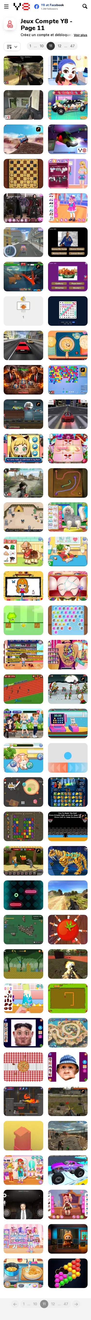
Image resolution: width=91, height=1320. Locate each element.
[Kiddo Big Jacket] (23, 1239)
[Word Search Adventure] (68, 311)
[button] (80, 35)
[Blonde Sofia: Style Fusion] (68, 173)
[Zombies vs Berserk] (23, 483)
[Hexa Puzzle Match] (68, 1273)
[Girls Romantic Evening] (23, 723)
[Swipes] (68, 758)
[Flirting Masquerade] (68, 70)
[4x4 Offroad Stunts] (68, 1170)
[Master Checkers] (23, 173)
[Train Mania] (23, 139)
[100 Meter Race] (23, 689)
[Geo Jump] (23, 895)
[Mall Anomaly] (23, 654)
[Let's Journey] (23, 861)
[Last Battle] (68, 1101)
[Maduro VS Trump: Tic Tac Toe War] (23, 380)
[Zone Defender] (68, 964)
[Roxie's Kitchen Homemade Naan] (68, 345)
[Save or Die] (23, 105)
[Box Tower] (23, 1135)
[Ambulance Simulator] (23, 242)
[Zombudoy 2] (68, 689)
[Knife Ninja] (68, 929)
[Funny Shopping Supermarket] (68, 723)
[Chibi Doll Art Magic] (23, 586)
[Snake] (68, 998)
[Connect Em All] (68, 483)
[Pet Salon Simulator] (68, 517)
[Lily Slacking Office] (23, 448)
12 (59, 46)
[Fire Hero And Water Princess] (23, 964)
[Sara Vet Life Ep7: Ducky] (68, 551)
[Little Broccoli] (23, 620)
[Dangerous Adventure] (23, 826)
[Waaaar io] (23, 929)
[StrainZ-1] (68, 1135)
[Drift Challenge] (68, 414)
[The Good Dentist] (68, 586)
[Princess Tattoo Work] (68, 654)
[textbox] (12, 46)
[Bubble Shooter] (68, 380)
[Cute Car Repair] (68, 105)
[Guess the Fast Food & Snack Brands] (68, 276)
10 (42, 46)
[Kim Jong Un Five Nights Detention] (23, 1204)
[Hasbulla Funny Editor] (68, 1067)
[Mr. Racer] (23, 345)
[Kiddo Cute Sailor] (68, 208)
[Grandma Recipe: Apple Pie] (23, 1273)
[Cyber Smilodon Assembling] (68, 861)
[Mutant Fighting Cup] (23, 276)
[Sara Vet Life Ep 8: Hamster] (23, 758)
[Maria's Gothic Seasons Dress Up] (23, 208)
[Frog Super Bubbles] (68, 620)
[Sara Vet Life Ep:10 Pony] (23, 551)
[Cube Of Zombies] (23, 70)
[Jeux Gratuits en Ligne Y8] (22, 6)
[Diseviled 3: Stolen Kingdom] (23, 1101)
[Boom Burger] (23, 792)
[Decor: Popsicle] (23, 998)
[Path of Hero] (68, 895)
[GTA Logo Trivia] (68, 242)
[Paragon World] (23, 517)
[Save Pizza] (23, 1067)
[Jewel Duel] (68, 792)
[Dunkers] (68, 826)
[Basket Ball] (23, 311)
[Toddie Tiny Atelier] (68, 1204)
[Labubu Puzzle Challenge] (68, 1239)
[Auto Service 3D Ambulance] (68, 139)
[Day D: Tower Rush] (68, 1033)
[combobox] (12, 46)
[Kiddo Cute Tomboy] (23, 1170)
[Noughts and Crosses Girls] (68, 448)
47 (72, 46)
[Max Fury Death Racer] (23, 414)
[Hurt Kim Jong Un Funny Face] (23, 1033)
